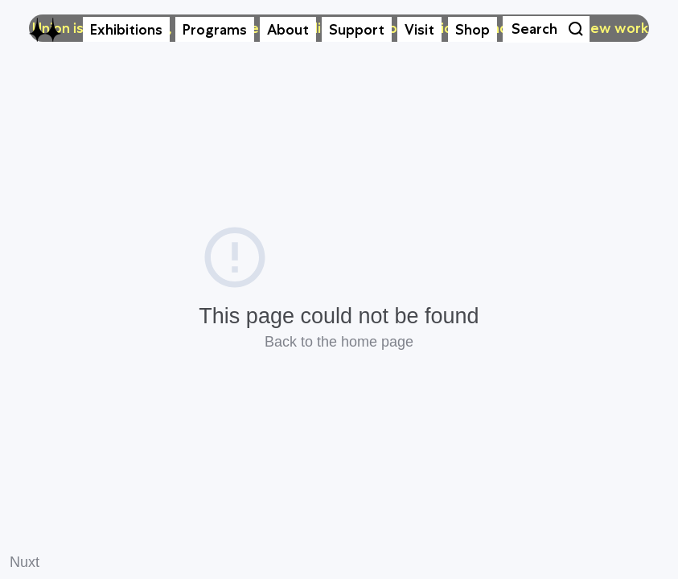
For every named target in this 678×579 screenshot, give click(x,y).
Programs (215, 30)
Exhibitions (126, 30)
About (288, 30)
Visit (419, 30)
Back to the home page (339, 342)
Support (356, 30)
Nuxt (24, 562)
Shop (472, 30)
